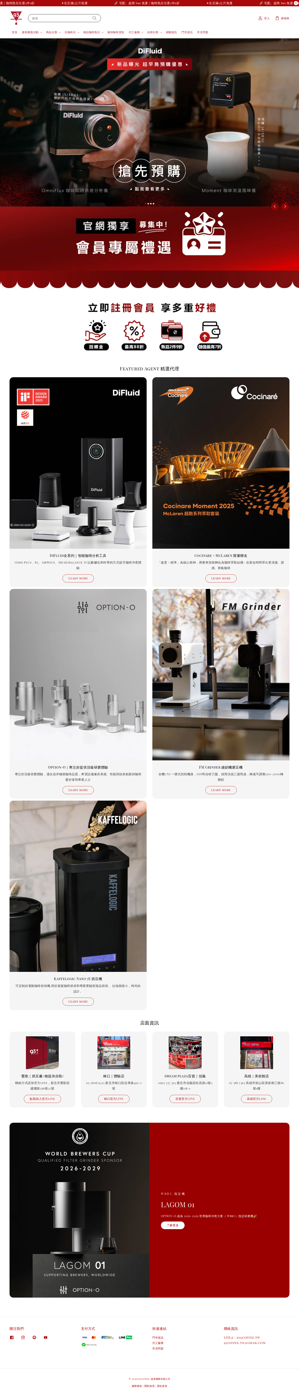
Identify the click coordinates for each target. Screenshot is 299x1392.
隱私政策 (149, 1385)
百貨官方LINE (185, 1099)
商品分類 (51, 32)
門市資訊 (187, 32)
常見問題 (202, 32)
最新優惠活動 (30, 32)
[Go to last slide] (275, 206)
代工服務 (134, 32)
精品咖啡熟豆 (91, 32)
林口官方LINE (114, 1099)
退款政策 (162, 1385)
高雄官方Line (256, 1099)
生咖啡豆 (70, 32)
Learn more (78, 578)
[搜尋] (94, 18)
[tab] (145, 203)
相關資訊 (171, 32)
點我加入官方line (42, 1099)
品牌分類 (152, 32)
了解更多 (173, 1225)
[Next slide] (285, 206)
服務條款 (137, 1385)
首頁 (14, 32)
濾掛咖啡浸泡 (115, 32)
